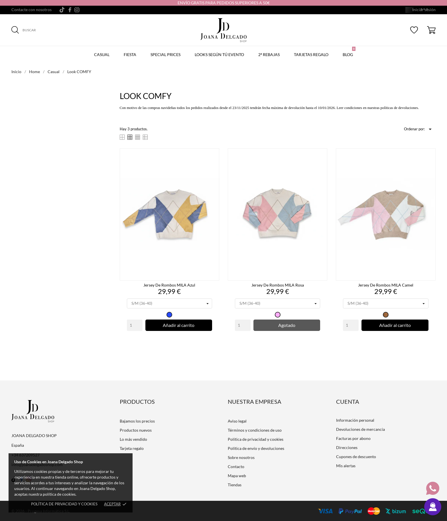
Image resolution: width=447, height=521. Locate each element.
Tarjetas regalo (311, 54)
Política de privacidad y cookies (64, 504)
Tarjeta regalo (132, 448)
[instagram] (77, 9)
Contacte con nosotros (31, 9)
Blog (349, 52)
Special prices (165, 54)
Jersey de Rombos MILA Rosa (277, 285)
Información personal (355, 420)
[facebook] (70, 9)
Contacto (236, 466)
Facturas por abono (353, 438)
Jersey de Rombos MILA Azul (169, 285)
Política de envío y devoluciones (256, 448)
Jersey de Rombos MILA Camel (385, 285)
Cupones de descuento (356, 456)
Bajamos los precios (137, 421)
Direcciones (346, 447)
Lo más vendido (133, 439)
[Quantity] (135, 325)
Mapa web (237, 475)
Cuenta (347, 401)
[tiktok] (62, 10)
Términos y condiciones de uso (255, 430)
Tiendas (234, 484)
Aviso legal (237, 421)
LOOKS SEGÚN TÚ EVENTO (219, 54)
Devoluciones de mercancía (360, 429)
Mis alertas (345, 465)
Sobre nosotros (241, 457)
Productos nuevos (136, 430)
